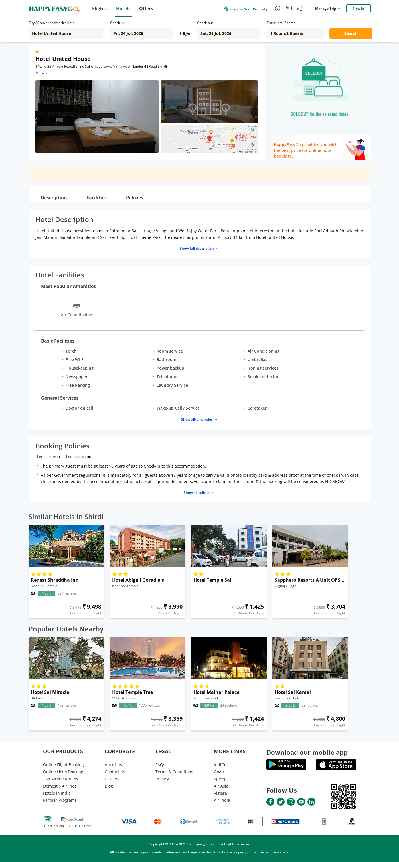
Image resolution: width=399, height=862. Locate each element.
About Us (113, 764)
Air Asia (221, 786)
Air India (222, 800)
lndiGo (220, 764)
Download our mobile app (307, 752)
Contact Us (115, 771)
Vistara (220, 793)
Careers (112, 779)
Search (350, 33)
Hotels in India (57, 793)
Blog (109, 786)
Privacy (162, 779)
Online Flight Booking (63, 764)
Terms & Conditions (174, 771)
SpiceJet (221, 779)
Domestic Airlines (59, 786)
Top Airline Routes (60, 779)
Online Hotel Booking (63, 771)
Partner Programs (60, 800)
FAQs (160, 764)
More (41, 73)
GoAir (219, 771)
